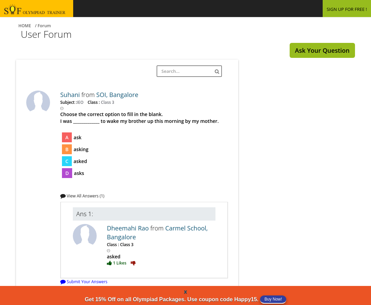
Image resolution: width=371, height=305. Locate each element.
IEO (81, 102)
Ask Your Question (322, 50)
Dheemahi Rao (128, 228)
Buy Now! (273, 299)
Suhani (70, 95)
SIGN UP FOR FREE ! (347, 9)
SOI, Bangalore (117, 95)
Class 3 (107, 102)
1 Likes (117, 263)
